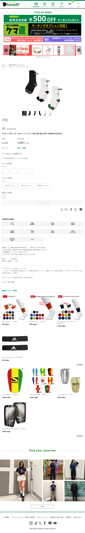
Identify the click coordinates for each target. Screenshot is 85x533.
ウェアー (11, 66)
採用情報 (68, 517)
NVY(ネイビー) (26, 185)
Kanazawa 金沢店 (12, 239)
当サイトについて (42, 517)
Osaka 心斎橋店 (12, 231)
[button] (6, 50)
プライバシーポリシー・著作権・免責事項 (23, 517)
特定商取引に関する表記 (56, 517)
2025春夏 (5, 119)
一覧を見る (79, 364)
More (42, 506)
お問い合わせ (77, 517)
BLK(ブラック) (9, 185)
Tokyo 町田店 (52, 231)
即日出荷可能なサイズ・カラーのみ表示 (16, 158)
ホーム (3, 65)
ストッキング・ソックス (22, 66)
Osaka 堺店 (32, 231)
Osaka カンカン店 (73, 231)
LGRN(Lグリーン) (42, 185)
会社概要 (6, 517)
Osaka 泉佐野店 (32, 223)
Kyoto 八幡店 (52, 223)
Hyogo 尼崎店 (72, 223)
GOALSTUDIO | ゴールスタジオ (17, 65)
